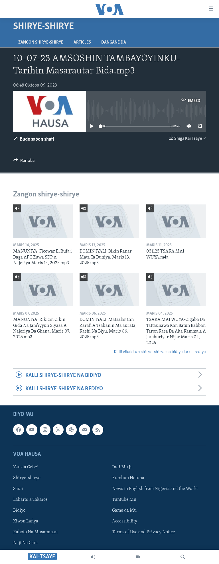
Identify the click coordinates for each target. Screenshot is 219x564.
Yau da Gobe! (25, 467)
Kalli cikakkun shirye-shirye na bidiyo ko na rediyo (160, 352)
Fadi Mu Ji (122, 467)
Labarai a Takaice (30, 500)
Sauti (18, 489)
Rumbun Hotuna (128, 478)
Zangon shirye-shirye (40, 42)
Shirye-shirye (26, 478)
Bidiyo (19, 510)
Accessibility (124, 521)
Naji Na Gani (25, 543)
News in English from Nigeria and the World (155, 489)
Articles (82, 42)
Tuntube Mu (124, 500)
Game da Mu (124, 510)
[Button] (24, 162)
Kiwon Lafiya (25, 521)
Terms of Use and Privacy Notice (143, 532)
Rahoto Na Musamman (35, 532)
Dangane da (113, 42)
